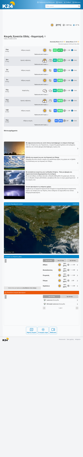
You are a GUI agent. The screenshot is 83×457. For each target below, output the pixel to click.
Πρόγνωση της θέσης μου (46, 2)
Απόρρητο (77, 454)
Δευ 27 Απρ (61, 376)
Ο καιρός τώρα (43, 446)
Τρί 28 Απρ (73, 376)
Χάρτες (59, 2)
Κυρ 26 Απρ (49, 376)
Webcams (76, 2)
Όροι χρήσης (70, 454)
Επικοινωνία (62, 454)
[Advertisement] (25, 22)
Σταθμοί (67, 2)
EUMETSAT (75, 319)
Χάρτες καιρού (31, 446)
